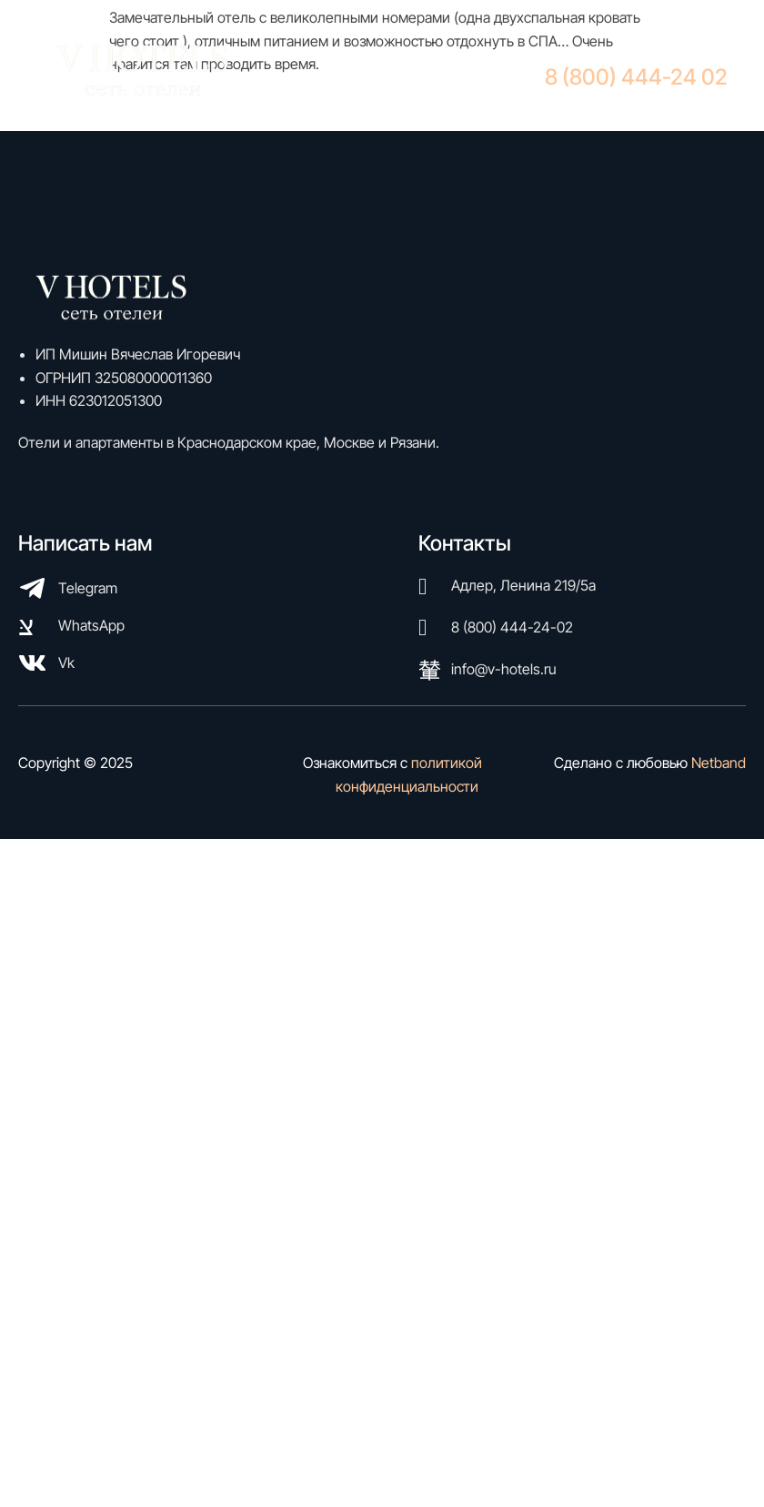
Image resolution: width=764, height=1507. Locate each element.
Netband (718, 763)
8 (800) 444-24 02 (636, 77)
